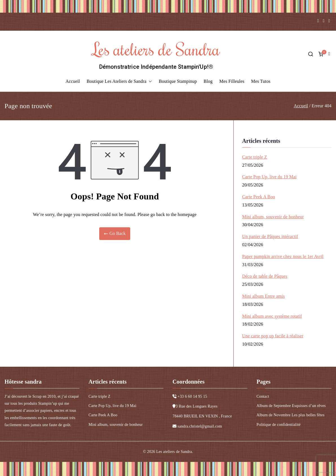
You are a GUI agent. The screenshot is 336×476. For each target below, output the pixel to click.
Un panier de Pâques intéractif (270, 236)
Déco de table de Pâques (264, 276)
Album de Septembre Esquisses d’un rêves (291, 406)
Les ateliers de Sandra (156, 49)
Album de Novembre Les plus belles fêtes (290, 415)
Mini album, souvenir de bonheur (273, 216)
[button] (149, 81)
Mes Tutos (261, 81)
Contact (263, 396)
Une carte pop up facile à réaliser (272, 335)
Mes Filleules (231, 81)
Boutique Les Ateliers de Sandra (119, 81)
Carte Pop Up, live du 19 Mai (269, 176)
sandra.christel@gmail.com (200, 426)
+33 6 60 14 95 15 (192, 396)
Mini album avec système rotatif (272, 316)
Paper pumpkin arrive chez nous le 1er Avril (283, 256)
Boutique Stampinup (178, 81)
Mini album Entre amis (263, 296)
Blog (208, 81)
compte (329, 54)
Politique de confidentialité (278, 424)
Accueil (73, 81)
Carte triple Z (254, 157)
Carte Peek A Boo (258, 196)
